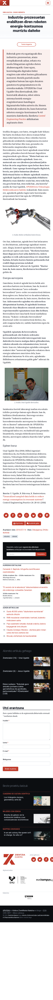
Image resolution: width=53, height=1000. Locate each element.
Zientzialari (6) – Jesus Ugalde (16, 671)
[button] (6, 515)
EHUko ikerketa (19, 12)
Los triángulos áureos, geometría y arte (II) (14, 798)
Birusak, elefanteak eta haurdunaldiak (22, 636)
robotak (14, 536)
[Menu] (48, 3)
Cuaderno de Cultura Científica (16, 794)
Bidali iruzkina (10, 769)
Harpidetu (41, 554)
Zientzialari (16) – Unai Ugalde (16, 658)
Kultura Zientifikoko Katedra (23, 910)
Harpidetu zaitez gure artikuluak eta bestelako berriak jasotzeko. (26, 548)
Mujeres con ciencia (12, 811)
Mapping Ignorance (11, 829)
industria (7, 536)
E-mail (6, 751)
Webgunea (7, 759)
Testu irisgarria (26, 44)
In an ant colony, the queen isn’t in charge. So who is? (17, 834)
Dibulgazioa (7, 12)
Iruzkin (6, 721)
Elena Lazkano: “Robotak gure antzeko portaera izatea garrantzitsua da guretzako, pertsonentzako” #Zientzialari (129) (16, 689)
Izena (5, 743)
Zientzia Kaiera (13, 915)
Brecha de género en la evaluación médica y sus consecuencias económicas (16, 817)
